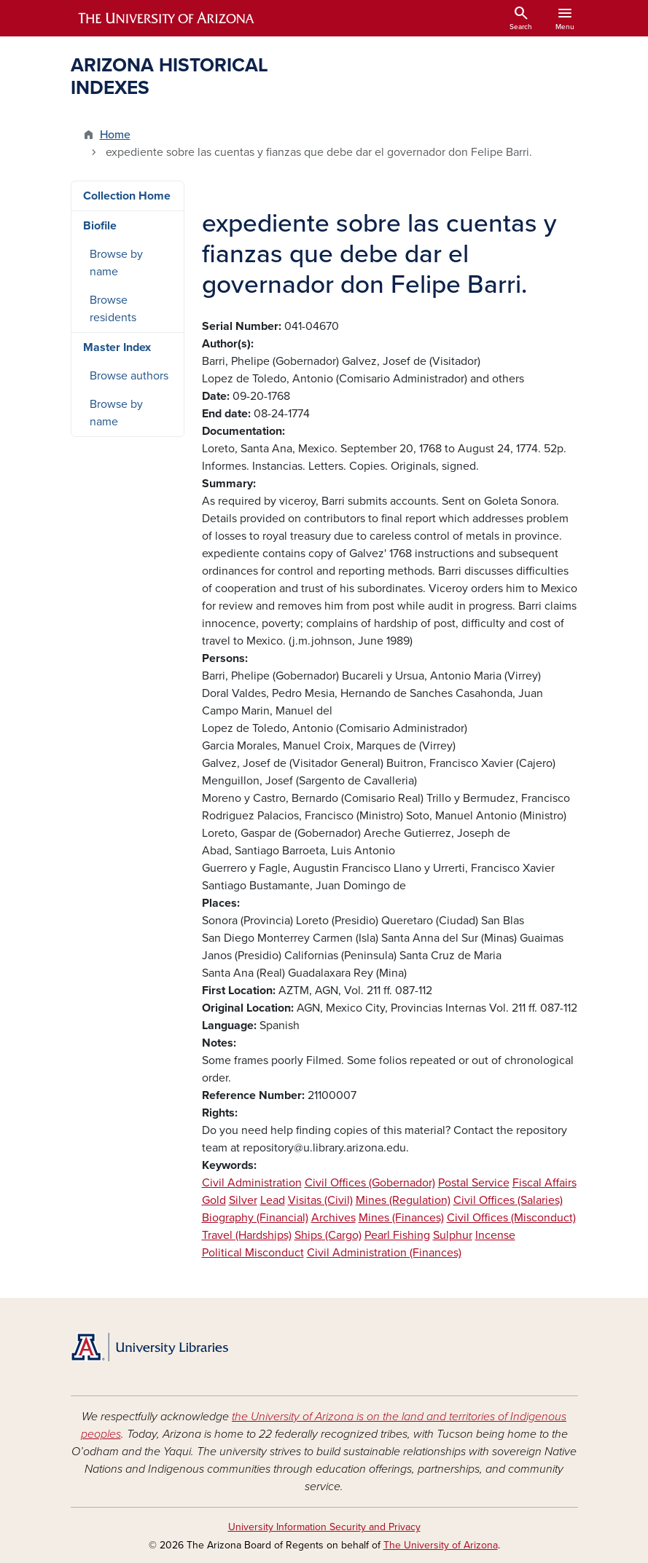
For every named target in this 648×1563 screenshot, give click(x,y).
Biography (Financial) (255, 1217)
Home (115, 134)
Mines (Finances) (401, 1217)
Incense (495, 1235)
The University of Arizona (440, 1545)
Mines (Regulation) (403, 1200)
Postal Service (474, 1183)
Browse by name (116, 263)
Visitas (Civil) (320, 1200)
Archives (333, 1217)
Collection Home (127, 196)
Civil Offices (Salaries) (508, 1200)
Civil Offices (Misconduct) (511, 1217)
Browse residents (113, 309)
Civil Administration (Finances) (384, 1252)
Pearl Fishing (397, 1235)
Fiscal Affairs (544, 1183)
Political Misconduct (253, 1252)
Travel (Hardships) (247, 1235)
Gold (214, 1200)
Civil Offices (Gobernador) (370, 1183)
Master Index (117, 347)
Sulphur (452, 1235)
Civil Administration (252, 1183)
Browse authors (129, 376)
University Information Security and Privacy (324, 1527)
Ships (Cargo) (328, 1235)
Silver (243, 1200)
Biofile (100, 225)
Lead (272, 1200)
